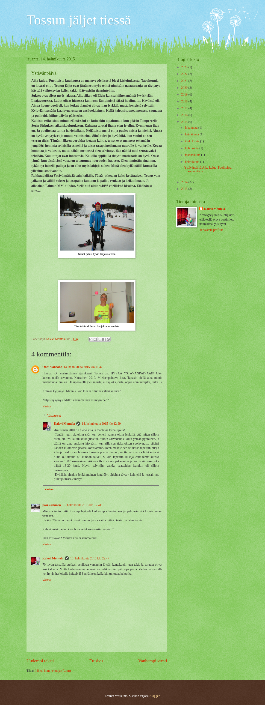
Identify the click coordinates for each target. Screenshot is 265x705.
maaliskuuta (193, 155)
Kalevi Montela (64, 423)
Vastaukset (54, 415)
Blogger (154, 696)
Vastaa (46, 406)
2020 (184, 88)
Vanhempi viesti (152, 660)
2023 (184, 67)
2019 (184, 94)
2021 (184, 81)
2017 (184, 108)
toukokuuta (192, 141)
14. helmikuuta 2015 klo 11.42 (83, 367)
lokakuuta (191, 127)
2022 (184, 74)
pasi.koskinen (51, 505)
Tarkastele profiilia (211, 230)
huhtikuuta (192, 148)
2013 (184, 189)
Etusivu (96, 660)
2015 (184, 122)
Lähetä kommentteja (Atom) (53, 670)
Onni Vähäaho (52, 367)
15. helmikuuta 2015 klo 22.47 (89, 558)
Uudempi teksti (40, 660)
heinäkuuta (192, 134)
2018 (184, 101)
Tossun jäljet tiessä (78, 19)
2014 (184, 182)
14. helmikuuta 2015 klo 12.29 (101, 423)
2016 (184, 115)
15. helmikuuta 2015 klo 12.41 (81, 505)
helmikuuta (192, 162)
